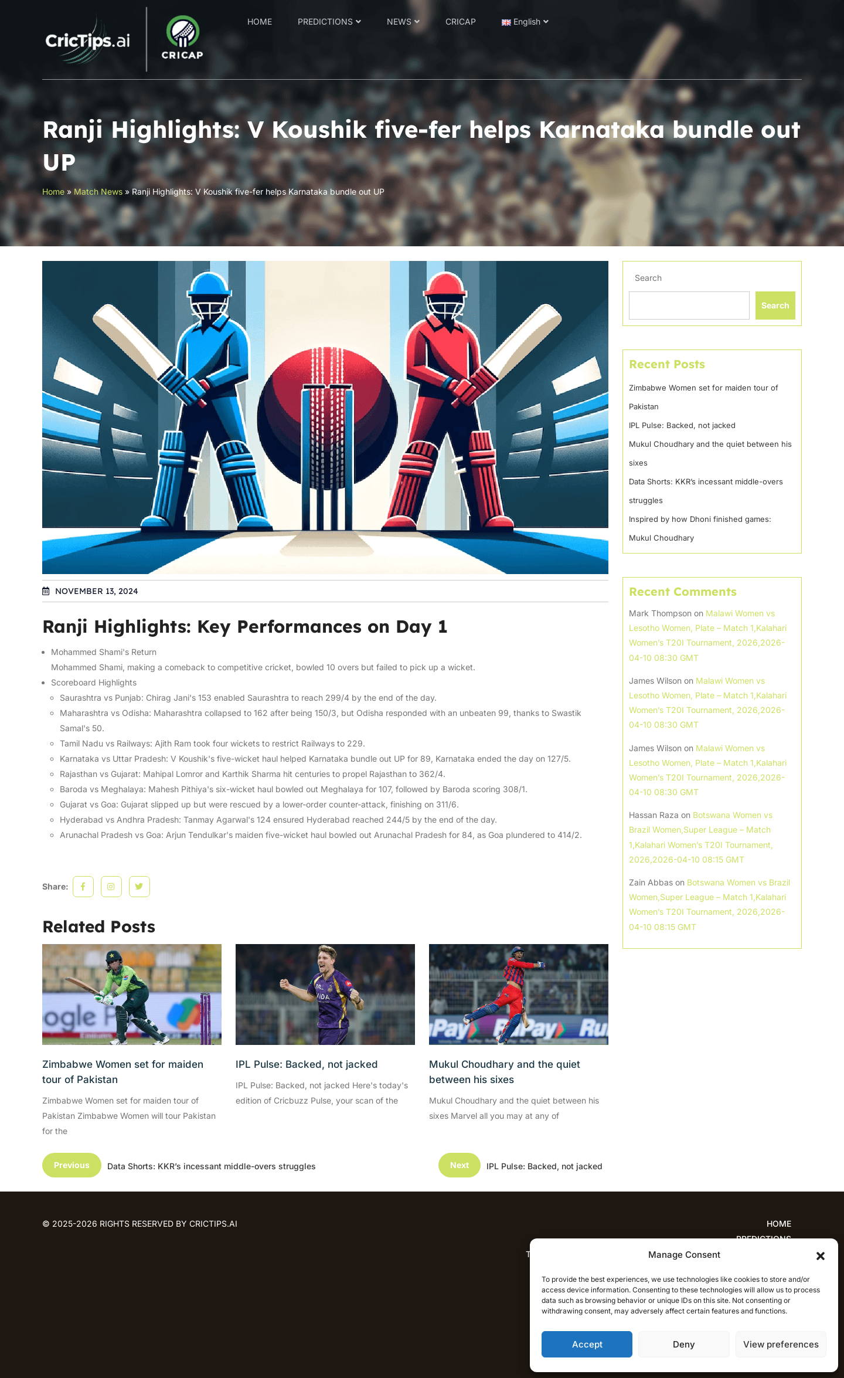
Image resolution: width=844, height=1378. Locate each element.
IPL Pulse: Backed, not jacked (307, 1064)
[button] (820, 1255)
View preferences (781, 1344)
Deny (684, 1344)
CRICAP (460, 21)
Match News (98, 191)
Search (648, 278)
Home (53, 191)
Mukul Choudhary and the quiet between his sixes (504, 1071)
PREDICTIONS (325, 21)
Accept (587, 1344)
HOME (259, 21)
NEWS (399, 21)
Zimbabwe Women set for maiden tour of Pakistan (122, 1071)
